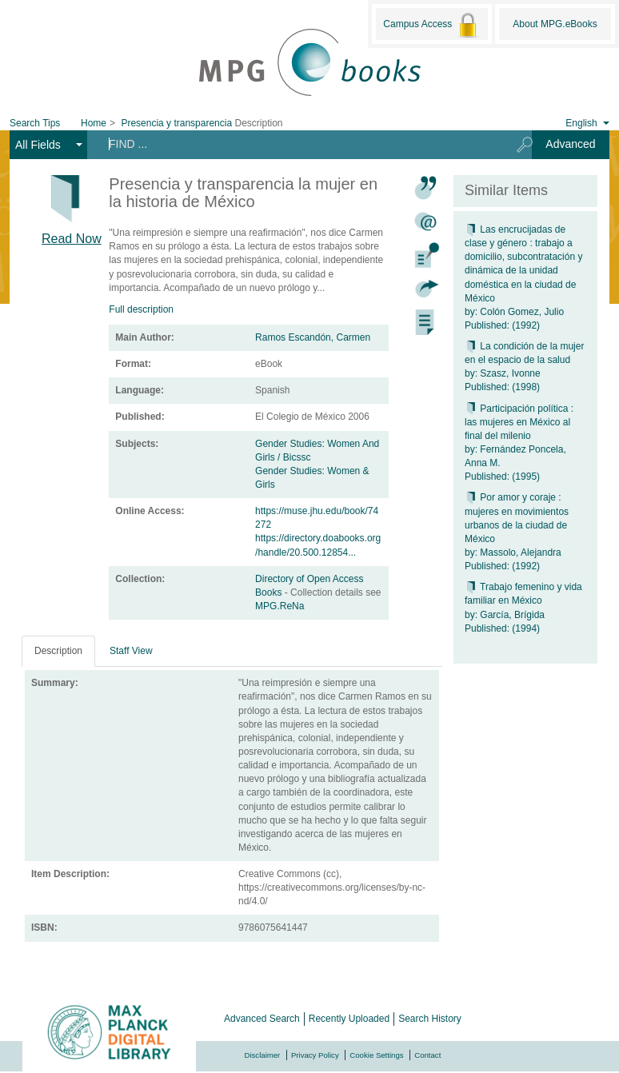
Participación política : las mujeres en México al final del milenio (519, 422)
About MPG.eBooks (555, 24)
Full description (141, 309)
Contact (427, 1055)
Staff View (131, 650)
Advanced (570, 144)
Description (58, 650)
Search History (429, 1018)
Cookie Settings (376, 1055)
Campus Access (431, 25)
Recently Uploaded (349, 1018)
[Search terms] (296, 144)
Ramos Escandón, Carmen (312, 337)
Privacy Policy (315, 1055)
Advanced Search (262, 1018)
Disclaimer (263, 1055)
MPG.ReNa (279, 606)
